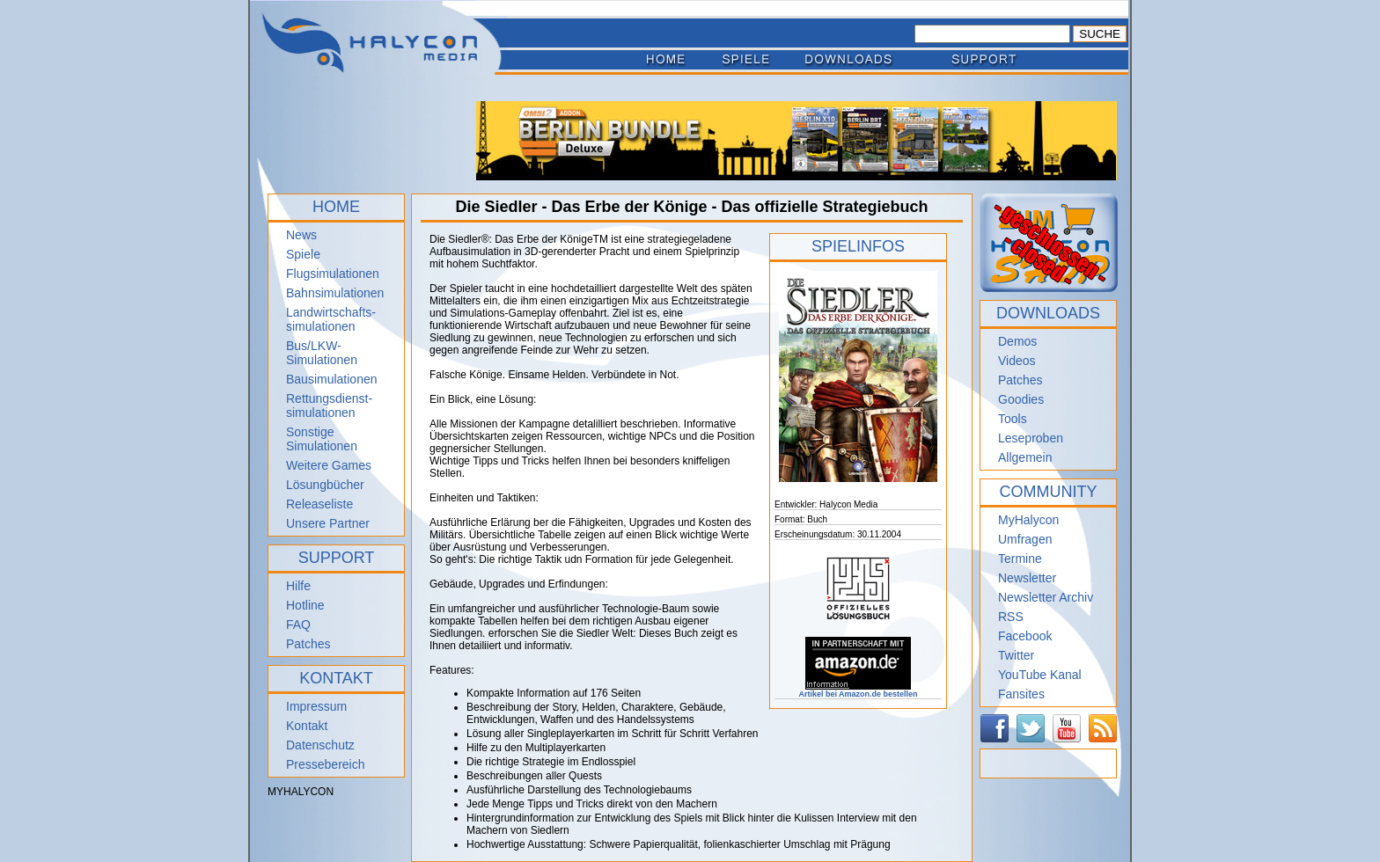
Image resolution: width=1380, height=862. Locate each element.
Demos (1017, 341)
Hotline (305, 605)
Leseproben (1030, 438)
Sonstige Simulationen (321, 439)
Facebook (1025, 636)
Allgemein (1025, 457)
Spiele (303, 254)
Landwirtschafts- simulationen (331, 319)
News (301, 235)
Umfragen (1025, 539)
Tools (1012, 419)
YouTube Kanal (1040, 675)
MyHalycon (1028, 520)
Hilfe (298, 586)
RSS (1011, 617)
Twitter (1016, 655)
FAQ (298, 624)
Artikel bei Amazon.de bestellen (857, 690)
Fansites (1021, 694)
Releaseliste (319, 504)
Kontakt (306, 726)
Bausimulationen (332, 379)
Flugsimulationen (332, 274)
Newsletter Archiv (1045, 597)
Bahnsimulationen (335, 293)
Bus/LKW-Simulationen (321, 353)
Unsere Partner (328, 523)
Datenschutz (320, 745)
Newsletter (1027, 578)
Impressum (316, 706)
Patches (308, 644)
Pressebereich (325, 764)
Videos (1017, 361)
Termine (1020, 559)
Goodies (1021, 399)
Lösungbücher (325, 485)
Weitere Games (328, 465)
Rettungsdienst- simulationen (329, 405)
